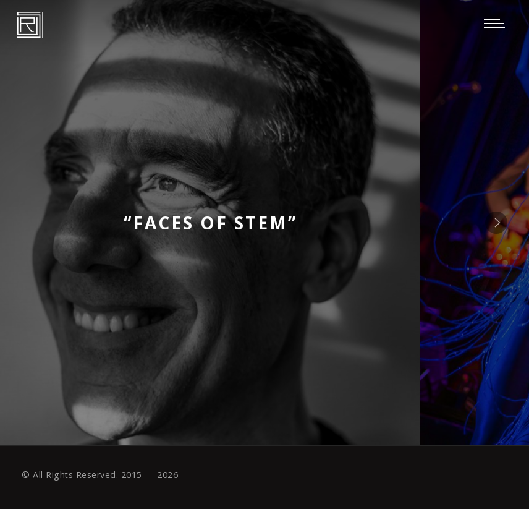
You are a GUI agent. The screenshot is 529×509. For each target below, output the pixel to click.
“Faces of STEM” (210, 223)
